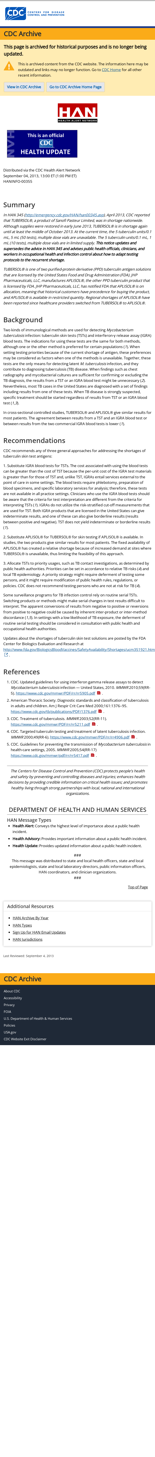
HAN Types (22, 925)
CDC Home (111, 69)
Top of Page (138, 887)
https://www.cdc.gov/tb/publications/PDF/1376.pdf (56, 711)
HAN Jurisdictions (27, 939)
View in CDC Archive (24, 86)
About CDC (12, 991)
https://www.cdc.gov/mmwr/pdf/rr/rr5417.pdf (53, 755)
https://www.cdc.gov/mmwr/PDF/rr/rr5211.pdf (53, 724)
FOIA (7, 1011)
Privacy (9, 1005)
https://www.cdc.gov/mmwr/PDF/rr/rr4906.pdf (92, 737)
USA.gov (10, 1032)
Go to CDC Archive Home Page (75, 86)
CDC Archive (22, 33)
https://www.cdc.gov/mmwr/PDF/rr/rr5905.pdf (58, 693)
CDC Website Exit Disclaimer (25, 1039)
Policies (9, 1025)
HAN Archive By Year (31, 917)
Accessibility (13, 998)
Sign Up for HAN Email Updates (39, 932)
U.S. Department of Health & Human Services (38, 1018)
